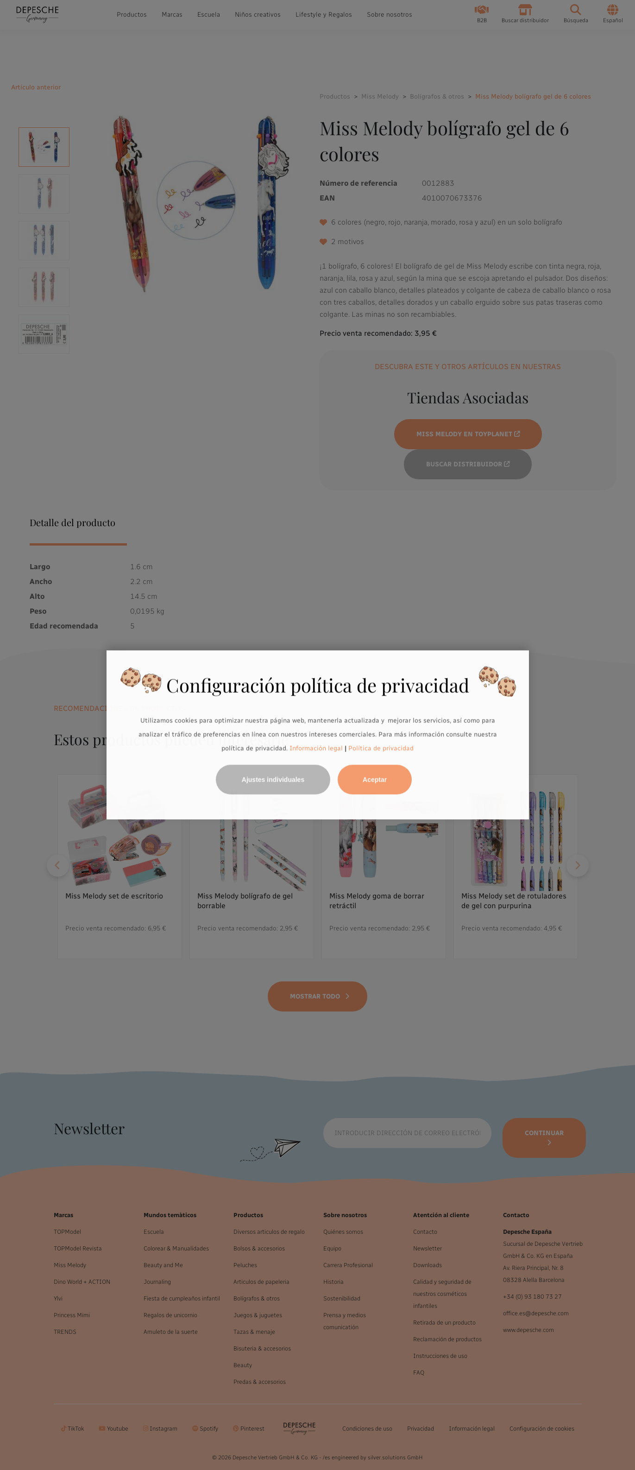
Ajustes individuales (273, 780)
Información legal (315, 748)
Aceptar (375, 780)
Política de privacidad (381, 748)
